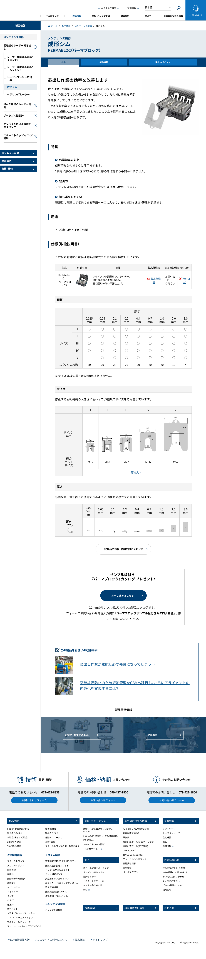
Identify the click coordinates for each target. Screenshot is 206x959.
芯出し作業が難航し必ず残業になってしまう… (117, 664)
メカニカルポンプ (15, 865)
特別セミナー (89, 876)
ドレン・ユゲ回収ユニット (57, 869)
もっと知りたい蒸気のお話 (136, 828)
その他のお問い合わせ (173, 876)
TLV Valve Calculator (133, 854)
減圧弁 (10, 874)
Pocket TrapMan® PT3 (18, 828)
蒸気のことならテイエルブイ (20, 10)
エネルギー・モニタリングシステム (61, 882)
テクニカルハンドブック (135, 859)
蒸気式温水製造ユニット (57, 865)
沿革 (165, 841)
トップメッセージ (171, 833)
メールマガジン (130, 872)
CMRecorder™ (130, 850)
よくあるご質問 (170, 881)
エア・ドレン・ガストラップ (20, 917)
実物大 (134, 472)
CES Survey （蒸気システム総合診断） (100, 835)
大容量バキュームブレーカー (21, 913)
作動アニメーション (54, 837)
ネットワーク (169, 828)
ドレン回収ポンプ (53, 874)
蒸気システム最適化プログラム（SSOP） (98, 830)
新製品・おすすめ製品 (17, 837)
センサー (11, 895)
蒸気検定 (127, 867)
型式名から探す (14, 833)
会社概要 (167, 837)
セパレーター (13, 887)
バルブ (10, 900)
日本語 (148, 7)
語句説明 (167, 889)
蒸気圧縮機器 (51, 887)
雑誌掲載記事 (129, 863)
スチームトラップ (15, 861)
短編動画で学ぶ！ (131, 833)
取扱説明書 (50, 828)
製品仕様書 (156, 280)
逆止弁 (10, 904)
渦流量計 (11, 882)
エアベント (12, 909)
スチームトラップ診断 (94, 844)
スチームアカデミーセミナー (97, 867)
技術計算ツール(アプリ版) (135, 846)
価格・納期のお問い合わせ (175, 872)
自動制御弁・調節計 (16, 878)
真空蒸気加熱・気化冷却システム (60, 861)
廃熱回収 (11, 869)
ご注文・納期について (173, 885)
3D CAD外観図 (14, 846)
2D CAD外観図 (14, 841)
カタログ (186, 280)
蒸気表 (126, 837)
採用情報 (167, 846)
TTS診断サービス (91, 848)
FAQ (85, 889)
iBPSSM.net (89, 840)
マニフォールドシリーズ (19, 922)
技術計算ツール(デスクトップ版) (138, 841)
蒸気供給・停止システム (56, 895)
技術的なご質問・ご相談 (174, 867)
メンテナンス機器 (53, 909)
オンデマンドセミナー (94, 872)
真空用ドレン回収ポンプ (57, 878)
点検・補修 (50, 841)
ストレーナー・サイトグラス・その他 (24, 926)
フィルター (12, 891)
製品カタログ (51, 833)
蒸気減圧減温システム (56, 891)
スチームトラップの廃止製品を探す (62, 846)
